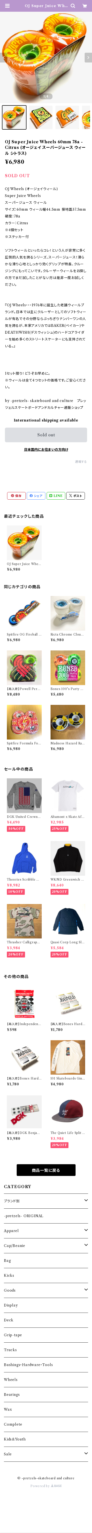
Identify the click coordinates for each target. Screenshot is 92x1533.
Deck (8, 1320)
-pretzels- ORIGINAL (23, 1216)
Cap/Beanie (14, 1246)
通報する (81, 461)
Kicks (9, 1275)
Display (11, 1305)
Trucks (10, 1350)
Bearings (12, 1394)
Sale (8, 1454)
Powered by (46, 1486)
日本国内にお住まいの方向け (46, 449)
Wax (8, 1409)
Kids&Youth (15, 1439)
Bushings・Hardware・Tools (28, 1365)
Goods (10, 1290)
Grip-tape (13, 1335)
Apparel (11, 1231)
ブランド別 (12, 1201)
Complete (13, 1424)
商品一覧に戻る (46, 1170)
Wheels (11, 1380)
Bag (7, 1260)
